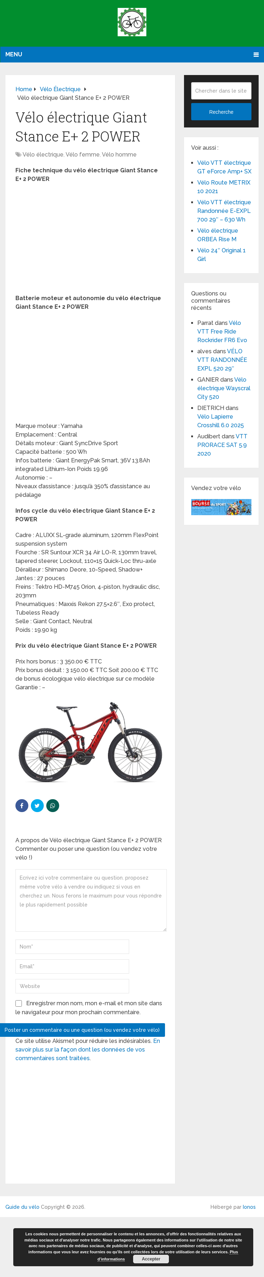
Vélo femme (83, 154)
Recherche (221, 112)
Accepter (151, 1259)
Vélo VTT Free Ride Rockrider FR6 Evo (222, 332)
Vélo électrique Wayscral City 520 (223, 388)
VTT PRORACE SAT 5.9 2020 (222, 445)
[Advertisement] (90, 241)
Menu (13, 54)
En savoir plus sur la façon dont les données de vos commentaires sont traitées (87, 1050)
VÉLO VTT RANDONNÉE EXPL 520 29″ (222, 360)
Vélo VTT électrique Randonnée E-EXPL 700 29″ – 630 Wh (224, 211)
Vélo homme (119, 154)
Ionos (249, 1207)
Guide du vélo (22, 1207)
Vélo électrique (43, 154)
